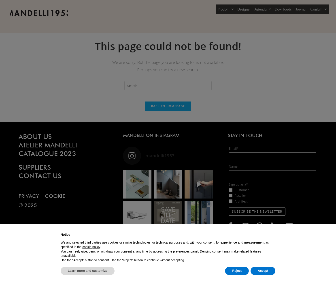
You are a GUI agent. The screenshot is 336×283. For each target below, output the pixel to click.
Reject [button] (237, 270)
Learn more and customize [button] (87, 270)
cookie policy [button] (91, 247)
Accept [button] (263, 270)
